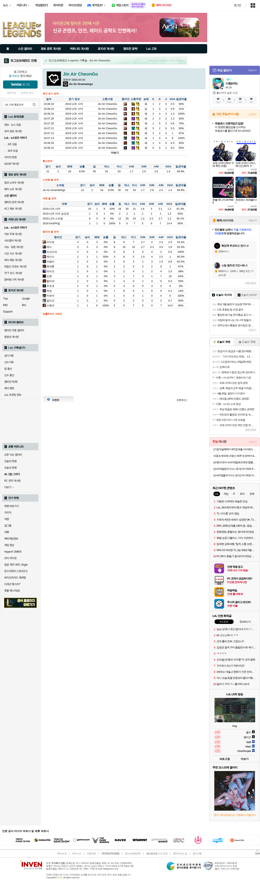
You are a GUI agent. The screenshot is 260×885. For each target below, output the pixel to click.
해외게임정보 (11, 538)
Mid (5, 305)
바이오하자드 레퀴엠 (15, 577)
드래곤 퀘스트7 (12, 584)
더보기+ (252, 70)
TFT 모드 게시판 (13, 273)
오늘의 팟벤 (10, 467)
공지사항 (197, 853)
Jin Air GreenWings (54, 190)
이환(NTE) (231, 83)
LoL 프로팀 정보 (12, 394)
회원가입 (11, 92)
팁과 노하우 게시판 (14, 182)
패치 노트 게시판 (13, 189)
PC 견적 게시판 (12, 480)
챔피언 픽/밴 (10, 381)
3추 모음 (10, 144)
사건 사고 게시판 (13, 253)
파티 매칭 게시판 (13, 260)
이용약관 (91, 853)
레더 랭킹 (9, 388)
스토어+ (252, 114)
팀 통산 (8, 368)
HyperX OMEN (12, 551)
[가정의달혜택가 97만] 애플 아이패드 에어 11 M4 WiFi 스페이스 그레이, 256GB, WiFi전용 (235, 449)
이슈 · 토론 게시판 (13, 247)
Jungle (26, 298)
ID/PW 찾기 (27, 92)
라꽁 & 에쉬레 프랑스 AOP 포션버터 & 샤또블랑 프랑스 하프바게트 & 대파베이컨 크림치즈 (235, 455)
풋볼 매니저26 (12, 590)
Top (5, 298)
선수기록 (9, 362)
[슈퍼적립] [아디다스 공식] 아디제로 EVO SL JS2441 (235, 468)
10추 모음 (11, 150)
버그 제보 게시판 (13, 208)
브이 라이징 (10, 558)
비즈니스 (76, 853)
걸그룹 (7, 525)
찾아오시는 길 (180, 853)
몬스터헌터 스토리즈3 (15, 571)
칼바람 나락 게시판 (14, 279)
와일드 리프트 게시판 (15, 266)
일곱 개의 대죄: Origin (16, 564)
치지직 (7, 512)
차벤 (6, 519)
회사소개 (61, 853)
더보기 (115, 152)
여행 (6, 532)
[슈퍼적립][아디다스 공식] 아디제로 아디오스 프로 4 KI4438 (235, 475)
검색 (34, 104)
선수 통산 (9, 375)
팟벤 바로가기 (11, 506)
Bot (24, 305)
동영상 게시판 (11, 336)
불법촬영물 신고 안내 (156, 853)
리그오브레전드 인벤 (24, 61)
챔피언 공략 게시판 (14, 202)
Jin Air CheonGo (107, 103)
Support (8, 311)
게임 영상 (9, 545)
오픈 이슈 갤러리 (13, 454)
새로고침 (249, 283)
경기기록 (9, 355)
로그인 (237, 5)
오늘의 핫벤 (10, 461)
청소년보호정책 (133, 853)
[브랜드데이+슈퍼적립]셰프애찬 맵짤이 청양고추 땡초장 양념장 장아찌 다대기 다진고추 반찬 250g (235, 462)
